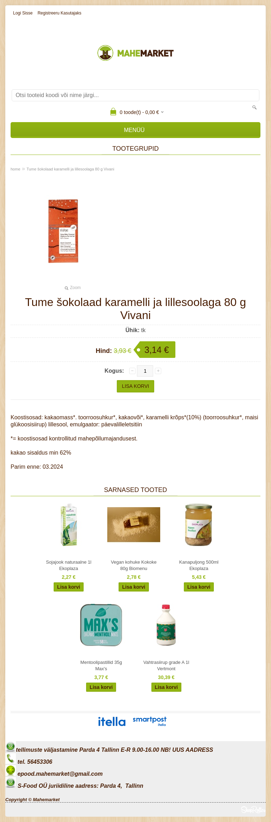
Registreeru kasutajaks (59, 13)
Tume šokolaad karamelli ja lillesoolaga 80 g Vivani (70, 169)
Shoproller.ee (253, 809)
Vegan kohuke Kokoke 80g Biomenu (133, 565)
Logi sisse (22, 13)
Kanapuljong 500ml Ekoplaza (198, 565)
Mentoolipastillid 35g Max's (101, 665)
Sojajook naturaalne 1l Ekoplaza (68, 565)
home (15, 169)
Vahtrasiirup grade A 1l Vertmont (166, 665)
